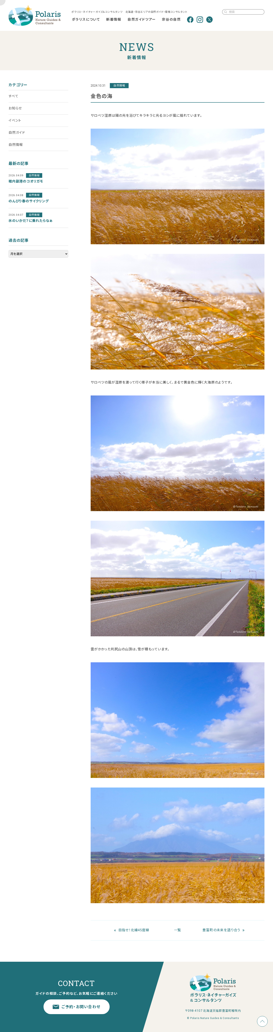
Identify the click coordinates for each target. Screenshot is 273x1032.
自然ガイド (17, 133)
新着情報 (113, 19)
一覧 (177, 930)
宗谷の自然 (171, 19)
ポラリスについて (86, 19)
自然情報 (16, 145)
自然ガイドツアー (142, 19)
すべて (13, 96)
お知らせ (15, 108)
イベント (15, 120)
